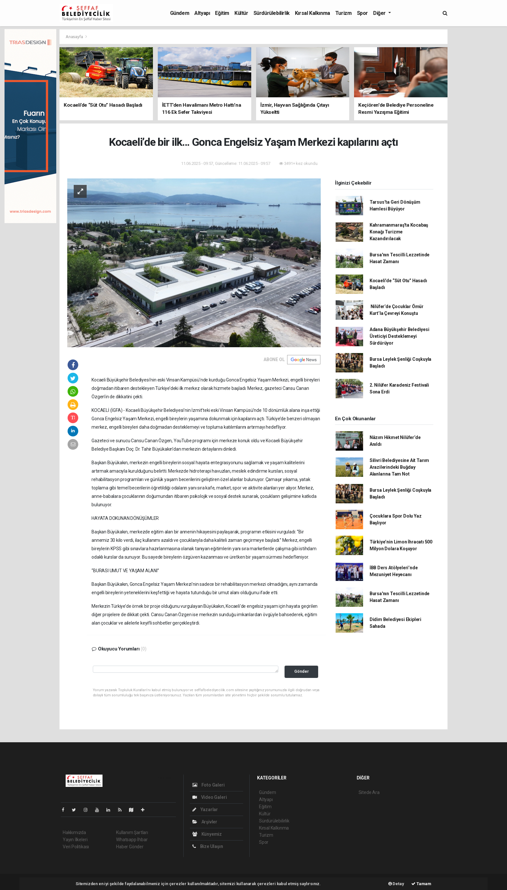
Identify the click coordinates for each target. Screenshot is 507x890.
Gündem (179, 13)
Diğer (380, 13)
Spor (362, 13)
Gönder (301, 671)
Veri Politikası (76, 846)
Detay (396, 883)
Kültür (241, 13)
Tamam (421, 883)
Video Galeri (209, 797)
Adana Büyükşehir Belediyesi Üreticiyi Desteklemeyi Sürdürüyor (399, 336)
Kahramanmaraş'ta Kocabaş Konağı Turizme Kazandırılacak (399, 231)
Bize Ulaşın (207, 846)
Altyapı (202, 13)
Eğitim (222, 13)
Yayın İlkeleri (75, 839)
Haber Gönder (130, 846)
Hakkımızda (74, 832)
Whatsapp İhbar (131, 839)
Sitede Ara (369, 792)
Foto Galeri (208, 785)
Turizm (343, 13)
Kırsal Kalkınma (312, 13)
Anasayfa (75, 36)
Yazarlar (205, 809)
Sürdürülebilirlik (271, 13)
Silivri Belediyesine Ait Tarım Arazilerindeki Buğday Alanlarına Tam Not (399, 467)
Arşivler (204, 821)
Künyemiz (207, 834)
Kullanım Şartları (132, 832)
